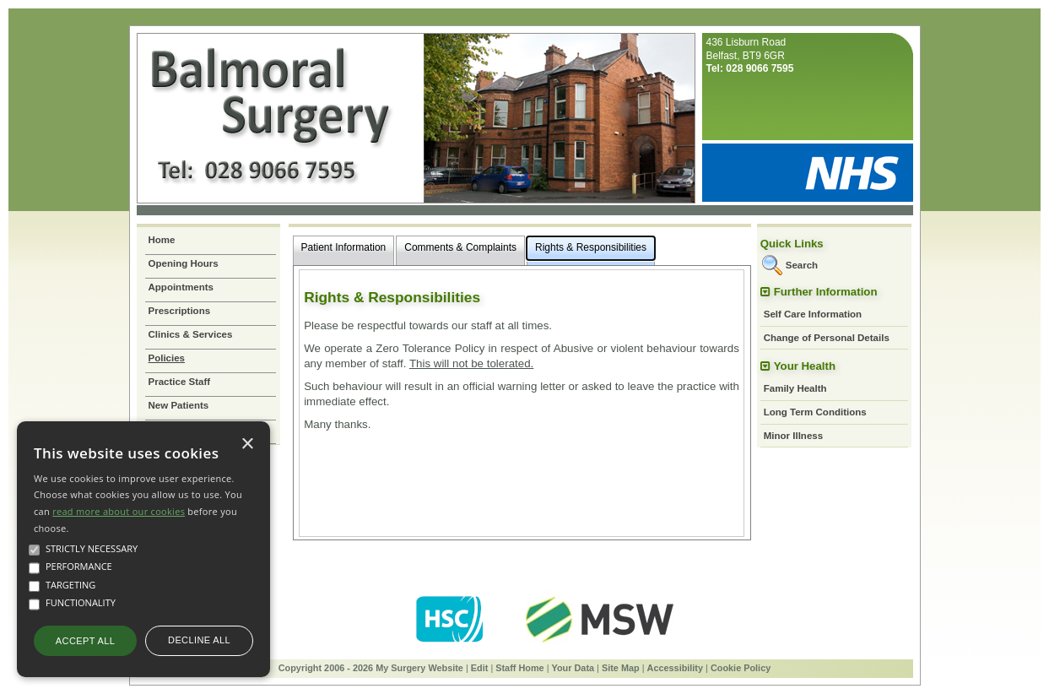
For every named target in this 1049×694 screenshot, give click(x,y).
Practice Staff (180, 382)
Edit (480, 668)
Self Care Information (813, 314)
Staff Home (519, 668)
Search (802, 265)
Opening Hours (184, 263)
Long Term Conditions (815, 412)
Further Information (826, 291)
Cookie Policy (741, 668)
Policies (167, 358)
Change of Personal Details (826, 338)
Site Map (621, 668)
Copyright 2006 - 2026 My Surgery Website (370, 668)
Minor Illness (793, 436)
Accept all (85, 641)
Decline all (199, 640)
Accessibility (675, 668)
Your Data (573, 668)
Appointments (181, 287)
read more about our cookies (118, 511)
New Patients (179, 405)
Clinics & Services (191, 334)
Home (162, 240)
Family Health (795, 388)
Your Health (804, 366)
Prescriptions (180, 311)
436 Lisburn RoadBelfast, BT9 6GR (750, 55)
